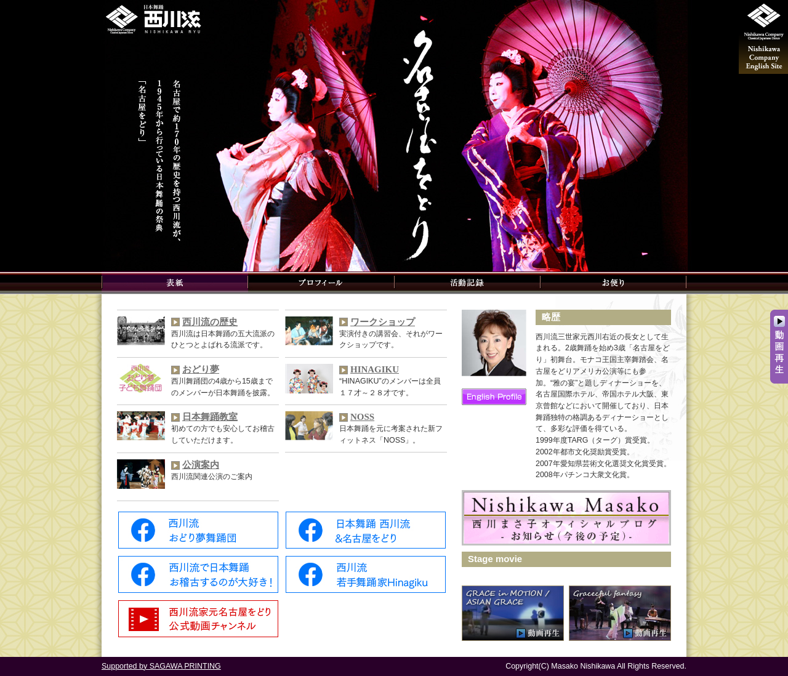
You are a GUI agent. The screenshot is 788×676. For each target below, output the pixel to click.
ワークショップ (382, 322)
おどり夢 (200, 369)
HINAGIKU (374, 369)
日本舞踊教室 (210, 417)
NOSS (362, 417)
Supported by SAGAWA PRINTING (161, 666)
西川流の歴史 (210, 322)
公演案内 (200, 465)
